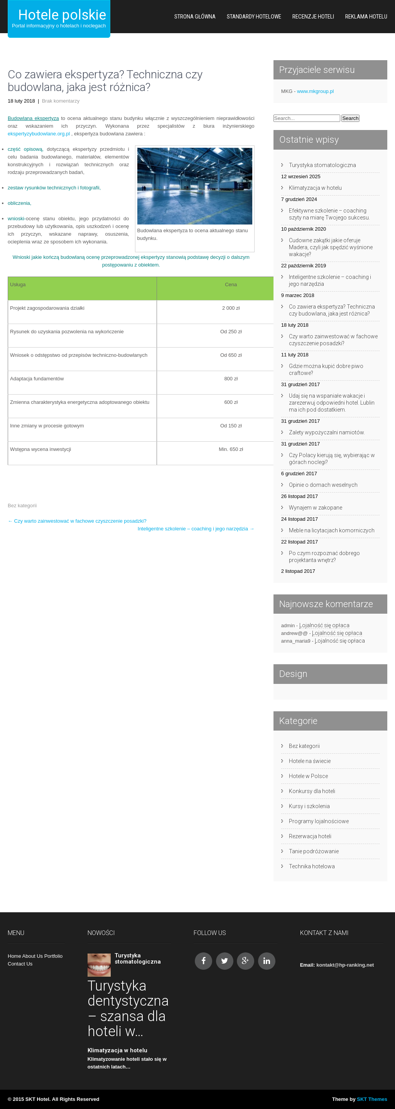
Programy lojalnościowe (319, 821)
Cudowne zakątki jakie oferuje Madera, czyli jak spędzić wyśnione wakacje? (331, 247)
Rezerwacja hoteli (310, 836)
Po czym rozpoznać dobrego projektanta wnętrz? (324, 556)
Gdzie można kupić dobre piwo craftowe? (326, 369)
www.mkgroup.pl (315, 91)
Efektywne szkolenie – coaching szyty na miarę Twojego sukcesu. (329, 214)
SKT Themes (372, 1099)
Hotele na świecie (310, 761)
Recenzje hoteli (313, 16)
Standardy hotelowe (254, 16)
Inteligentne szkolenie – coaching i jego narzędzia (196, 529)
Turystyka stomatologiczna (322, 165)
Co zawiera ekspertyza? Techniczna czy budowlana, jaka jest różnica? (332, 310)
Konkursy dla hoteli (312, 791)
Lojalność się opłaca (324, 625)
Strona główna (195, 16)
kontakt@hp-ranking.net (345, 965)
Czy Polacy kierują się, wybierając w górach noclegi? (332, 458)
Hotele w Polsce (308, 776)
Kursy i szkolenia (309, 806)
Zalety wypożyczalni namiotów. (327, 432)
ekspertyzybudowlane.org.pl (39, 134)
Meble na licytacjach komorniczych (332, 530)
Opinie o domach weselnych (323, 485)
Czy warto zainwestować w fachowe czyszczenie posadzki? (77, 521)
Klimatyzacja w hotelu (315, 188)
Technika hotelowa (312, 866)
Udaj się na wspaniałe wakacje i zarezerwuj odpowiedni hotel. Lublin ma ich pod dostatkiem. (332, 403)
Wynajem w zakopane (315, 508)
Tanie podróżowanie (314, 851)
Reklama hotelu (366, 16)
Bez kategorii (22, 505)
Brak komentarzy (61, 101)
